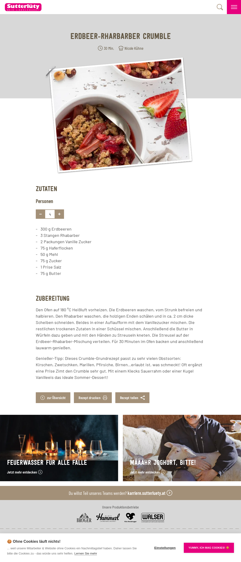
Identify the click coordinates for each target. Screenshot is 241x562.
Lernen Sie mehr (85, 553)
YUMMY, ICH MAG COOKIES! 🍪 (209, 547)
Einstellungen (165, 548)
